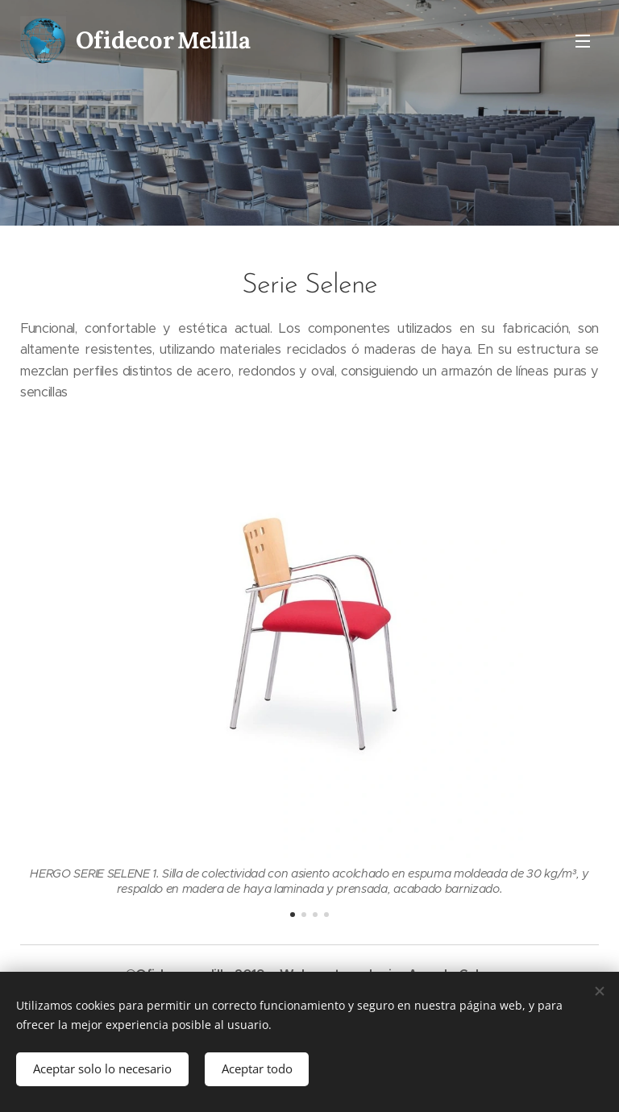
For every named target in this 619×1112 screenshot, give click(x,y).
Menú (582, 41)
